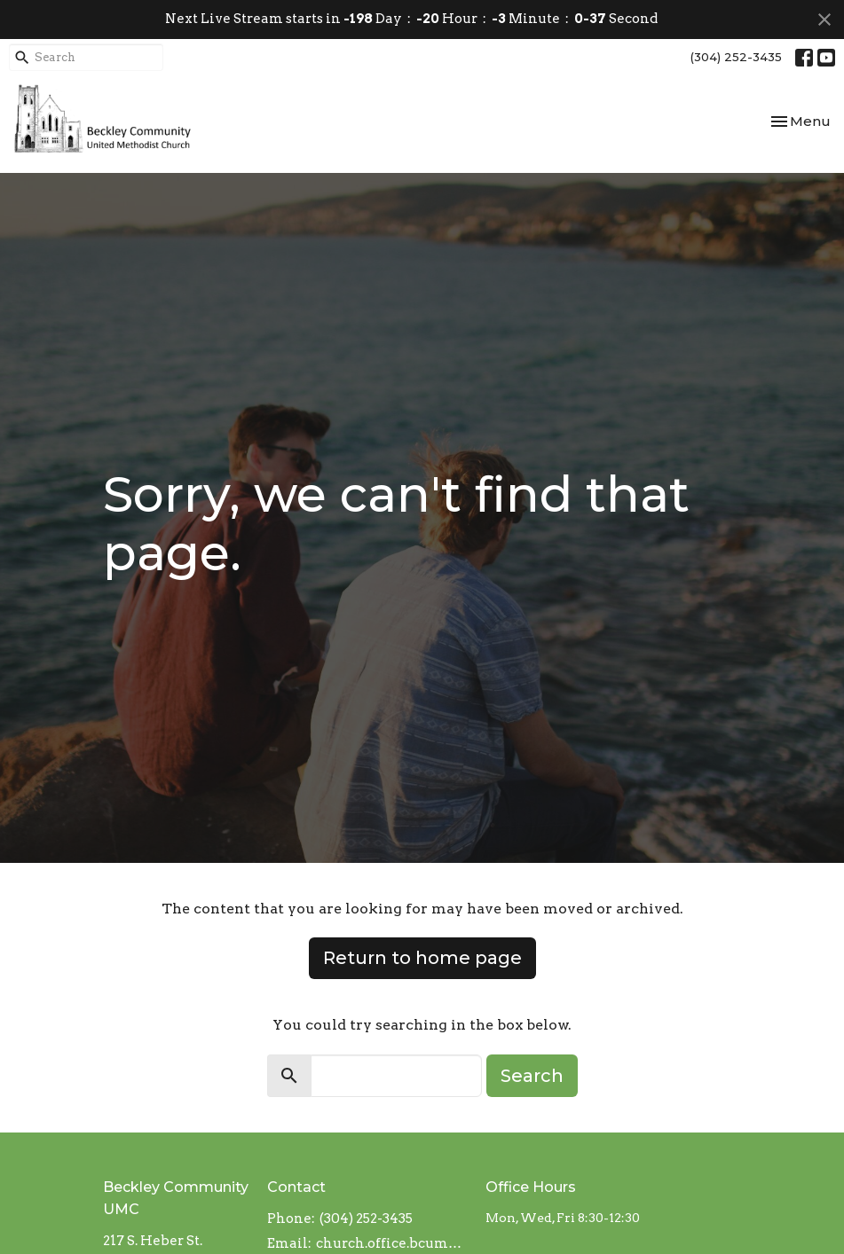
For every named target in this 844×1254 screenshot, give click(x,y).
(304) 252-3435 (736, 57)
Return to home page (422, 957)
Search (532, 1075)
